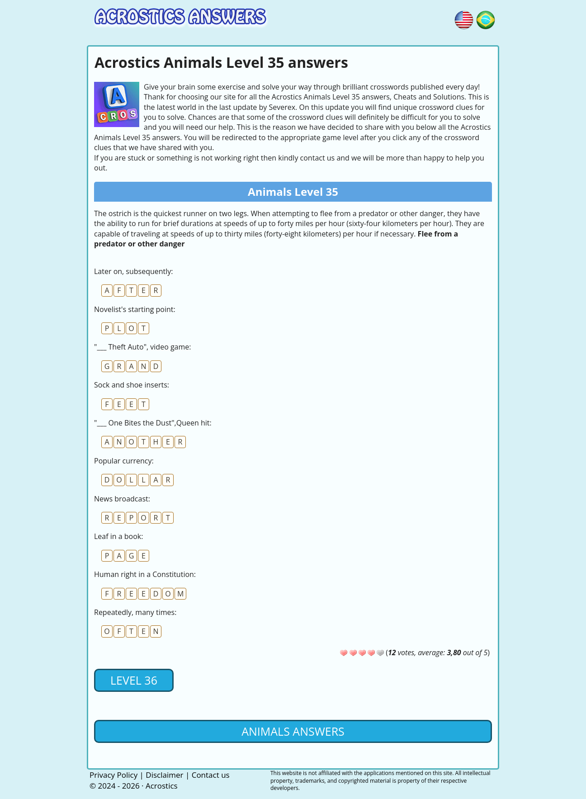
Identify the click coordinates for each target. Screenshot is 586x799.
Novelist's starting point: (134, 309)
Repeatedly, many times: (135, 612)
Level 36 (133, 680)
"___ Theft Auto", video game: (142, 347)
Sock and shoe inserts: (131, 385)
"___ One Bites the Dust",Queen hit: (153, 423)
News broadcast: (122, 499)
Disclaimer (164, 775)
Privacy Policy (113, 775)
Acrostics (162, 785)
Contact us (211, 775)
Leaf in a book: (118, 536)
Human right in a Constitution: (145, 574)
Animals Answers (293, 731)
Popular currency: (124, 461)
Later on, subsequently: (133, 271)
